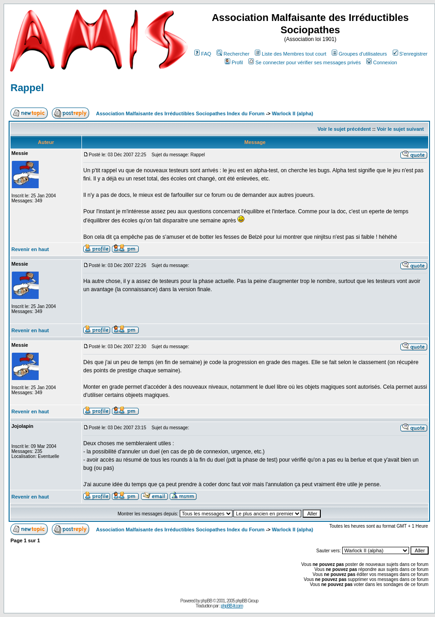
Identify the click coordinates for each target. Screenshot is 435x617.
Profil (234, 62)
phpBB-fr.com (232, 605)
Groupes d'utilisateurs (359, 54)
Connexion (381, 62)
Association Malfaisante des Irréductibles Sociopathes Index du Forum (180, 113)
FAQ (202, 54)
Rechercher (233, 54)
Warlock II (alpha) (293, 113)
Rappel (27, 87)
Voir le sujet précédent (344, 129)
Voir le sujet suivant (400, 129)
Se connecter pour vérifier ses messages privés (304, 62)
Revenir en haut (30, 249)
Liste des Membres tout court (290, 54)
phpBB (206, 600)
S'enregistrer (410, 54)
